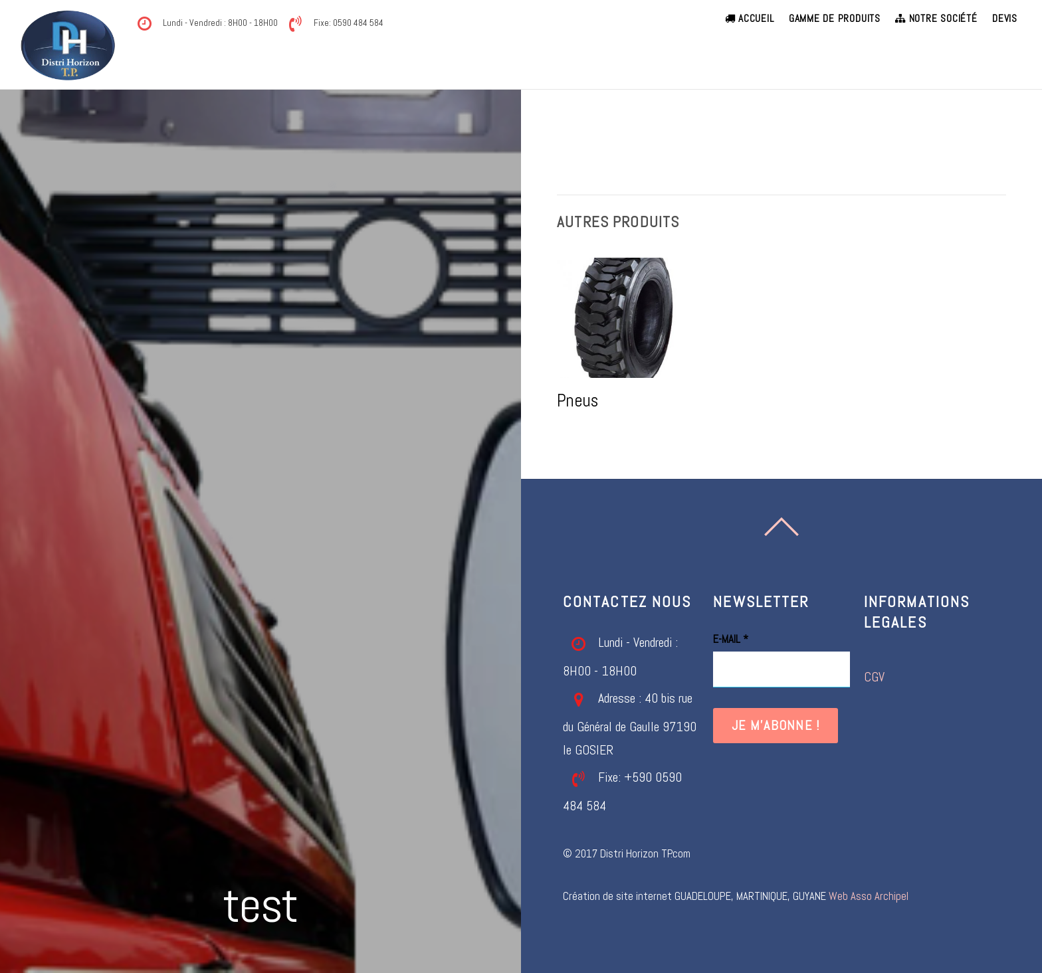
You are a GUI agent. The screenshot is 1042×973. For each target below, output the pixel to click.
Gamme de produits (835, 18)
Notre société (936, 18)
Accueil (749, 18)
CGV (874, 677)
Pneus (577, 400)
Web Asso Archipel (868, 896)
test (260, 904)
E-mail (730, 639)
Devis (1004, 18)
